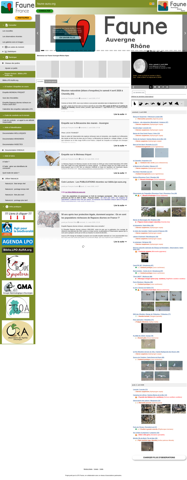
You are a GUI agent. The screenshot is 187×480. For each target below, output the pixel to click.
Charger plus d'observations (159, 458)
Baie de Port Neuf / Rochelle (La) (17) (145, 144)
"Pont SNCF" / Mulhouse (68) (142, 276)
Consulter (44, 11)
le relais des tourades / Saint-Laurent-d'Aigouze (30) (150, 231)
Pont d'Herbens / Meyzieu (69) (143, 282)
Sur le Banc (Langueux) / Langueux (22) (146, 433)
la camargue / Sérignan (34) (142, 242)
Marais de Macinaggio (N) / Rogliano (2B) (146, 220)
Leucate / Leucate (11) (140, 389)
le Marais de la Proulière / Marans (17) (145, 166)
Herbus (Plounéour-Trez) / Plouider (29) (146, 177)
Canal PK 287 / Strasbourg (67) (143, 265)
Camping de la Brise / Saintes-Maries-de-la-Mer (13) (150, 395)
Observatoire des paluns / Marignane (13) (146, 400)
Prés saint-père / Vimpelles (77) (143, 320)
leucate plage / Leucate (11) (142, 128)
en (153, 3)
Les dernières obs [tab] (138, 92)
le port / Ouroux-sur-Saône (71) (143, 288)
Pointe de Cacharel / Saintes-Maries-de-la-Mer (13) (149, 139)
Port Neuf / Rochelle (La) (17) (142, 172)
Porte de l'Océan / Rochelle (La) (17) (145, 427)
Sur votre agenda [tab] (50, 81)
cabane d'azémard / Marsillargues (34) (145, 236)
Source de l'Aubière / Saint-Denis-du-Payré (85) (148, 357)
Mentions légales (88, 469)
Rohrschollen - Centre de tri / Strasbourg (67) (148, 271)
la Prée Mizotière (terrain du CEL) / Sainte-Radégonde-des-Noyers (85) (156, 352)
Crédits (101, 469)
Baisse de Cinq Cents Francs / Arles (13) (146, 133)
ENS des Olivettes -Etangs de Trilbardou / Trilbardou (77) (152, 314)
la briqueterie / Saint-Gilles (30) (143, 225)
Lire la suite (120, 114)
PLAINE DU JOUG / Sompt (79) (143, 336)
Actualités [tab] (40, 81)
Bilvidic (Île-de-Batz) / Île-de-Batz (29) (145, 438)
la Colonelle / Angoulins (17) (142, 160)
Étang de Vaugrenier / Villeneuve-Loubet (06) (148, 117)
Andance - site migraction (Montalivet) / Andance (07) (150, 122)
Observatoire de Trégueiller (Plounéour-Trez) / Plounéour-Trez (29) (155, 193)
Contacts (96, 469)
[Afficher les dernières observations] (142, 96)
